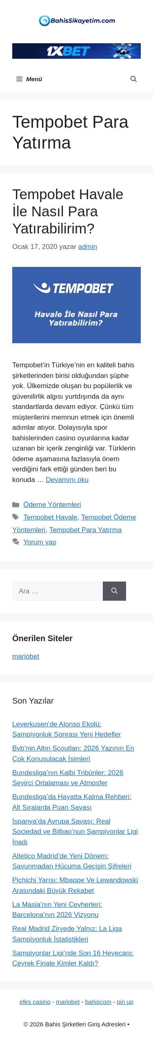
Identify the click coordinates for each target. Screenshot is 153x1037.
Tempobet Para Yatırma (85, 530)
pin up (125, 1001)
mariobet (25, 656)
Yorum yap (39, 542)
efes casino (35, 1001)
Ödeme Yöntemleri (52, 505)
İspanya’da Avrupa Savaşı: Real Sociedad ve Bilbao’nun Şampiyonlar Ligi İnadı (75, 831)
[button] (133, 79)
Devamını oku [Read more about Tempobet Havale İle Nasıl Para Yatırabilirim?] (67, 480)
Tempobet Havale (50, 517)
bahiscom (98, 1001)
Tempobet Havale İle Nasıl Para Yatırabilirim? (67, 211)
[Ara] (114, 591)
